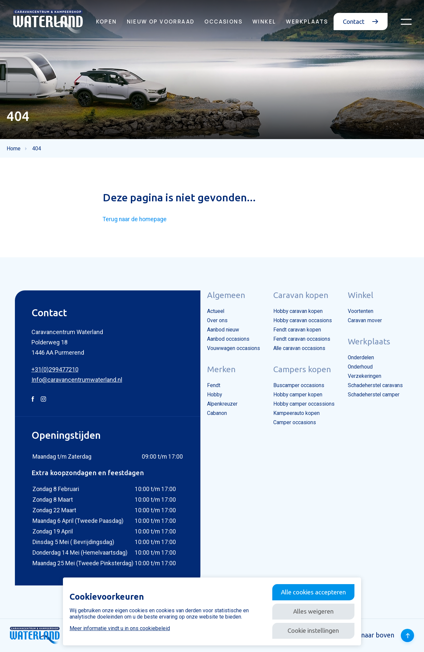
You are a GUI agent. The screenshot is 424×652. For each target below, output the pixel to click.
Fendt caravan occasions (301, 339)
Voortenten (360, 311)
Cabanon (217, 413)
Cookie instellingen (313, 630)
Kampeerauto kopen (296, 413)
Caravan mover (365, 321)
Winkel (264, 21)
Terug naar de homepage (135, 219)
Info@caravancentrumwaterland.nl (76, 379)
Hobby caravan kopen (298, 311)
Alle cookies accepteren (313, 592)
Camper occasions (294, 423)
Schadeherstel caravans (375, 385)
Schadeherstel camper (373, 395)
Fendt (213, 385)
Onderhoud (360, 367)
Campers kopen (302, 369)
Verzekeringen (364, 376)
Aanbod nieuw (223, 330)
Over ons (217, 321)
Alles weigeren (313, 611)
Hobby (214, 395)
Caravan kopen (300, 295)
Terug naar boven (378, 635)
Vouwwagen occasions (233, 348)
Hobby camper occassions (304, 404)
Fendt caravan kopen (297, 330)
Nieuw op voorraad (161, 21)
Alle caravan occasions (299, 348)
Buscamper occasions (298, 385)
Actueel (215, 311)
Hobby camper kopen (297, 395)
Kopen (106, 21)
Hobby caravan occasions (302, 321)
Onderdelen (361, 358)
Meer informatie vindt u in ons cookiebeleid (120, 628)
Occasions (223, 21)
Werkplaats (307, 21)
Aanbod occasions (228, 339)
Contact (360, 21)
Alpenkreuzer (222, 404)
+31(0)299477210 (55, 369)
